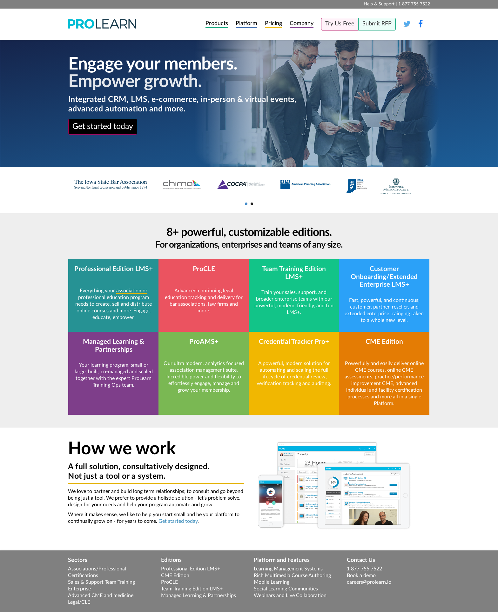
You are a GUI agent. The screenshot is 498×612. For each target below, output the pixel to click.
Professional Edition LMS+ (190, 568)
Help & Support (379, 4)
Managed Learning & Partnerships (198, 595)
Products (216, 23)
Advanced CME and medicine (100, 595)
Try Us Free (339, 24)
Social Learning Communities (286, 588)
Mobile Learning (271, 582)
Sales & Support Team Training (101, 582)
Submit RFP (377, 24)
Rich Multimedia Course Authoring (292, 575)
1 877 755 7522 (364, 568)
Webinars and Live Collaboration (290, 595)
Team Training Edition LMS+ (192, 588)
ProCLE (169, 582)
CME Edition (175, 575)
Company (301, 23)
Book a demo (361, 575)
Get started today (102, 126)
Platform (246, 23)
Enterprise (79, 588)
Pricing (273, 23)
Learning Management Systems (288, 568)
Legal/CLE (79, 602)
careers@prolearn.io (369, 582)
